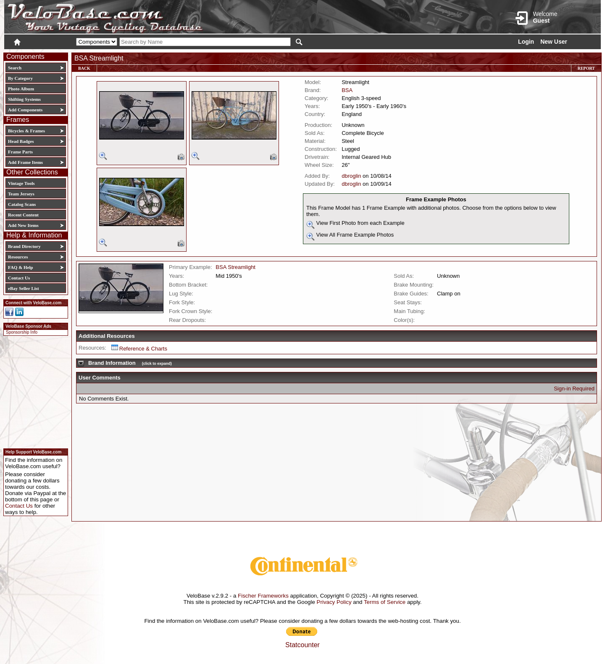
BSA (347, 90)
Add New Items (23, 225)
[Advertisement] (33, 390)
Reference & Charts (139, 348)
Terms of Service (384, 602)
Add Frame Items (25, 162)
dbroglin (351, 176)
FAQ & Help (20, 267)
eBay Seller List (23, 288)
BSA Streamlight (235, 267)
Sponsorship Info (21, 332)
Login (526, 41)
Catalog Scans (22, 204)
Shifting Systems (24, 99)
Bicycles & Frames (27, 130)
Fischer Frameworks (263, 596)
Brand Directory (24, 246)
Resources (18, 256)
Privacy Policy (334, 602)
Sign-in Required (574, 388)
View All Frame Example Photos (350, 236)
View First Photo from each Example (355, 224)
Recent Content (23, 214)
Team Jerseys (21, 193)
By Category (20, 78)
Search (14, 67)
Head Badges (21, 141)
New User (553, 41)
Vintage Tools (21, 183)
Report (586, 68)
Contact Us (19, 277)
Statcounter (302, 644)
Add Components (25, 109)
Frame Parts (20, 151)
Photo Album (21, 88)
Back (84, 68)
